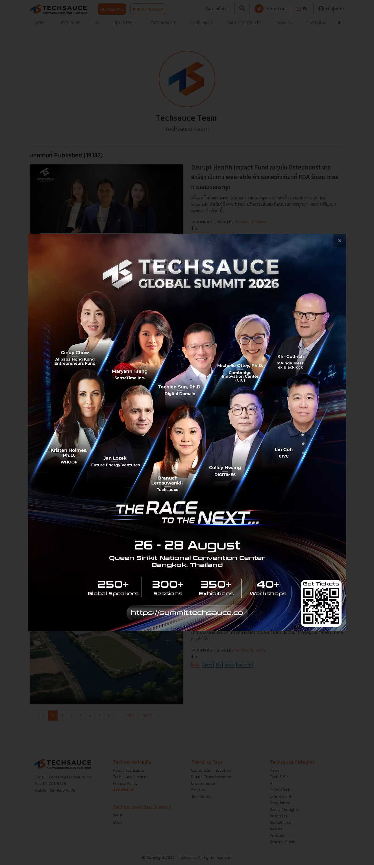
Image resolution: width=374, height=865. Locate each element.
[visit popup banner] (187, 432)
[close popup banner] (339, 240)
